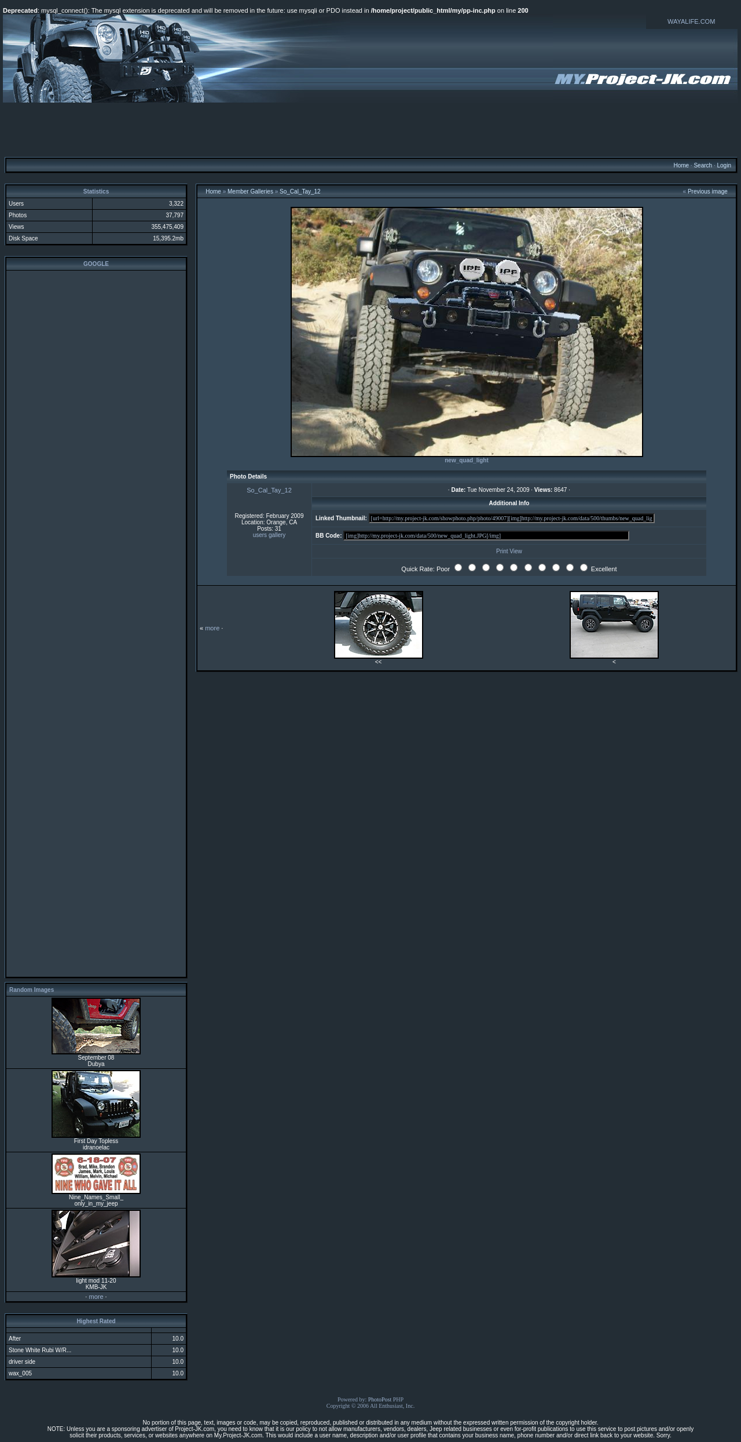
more (96, 1296)
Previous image (708, 191)
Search (703, 165)
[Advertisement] (370, 129)
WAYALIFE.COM (691, 21)
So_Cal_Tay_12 (300, 191)
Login (724, 165)
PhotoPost (380, 1399)
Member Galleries (250, 191)
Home (681, 165)
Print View (509, 551)
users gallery (269, 535)
